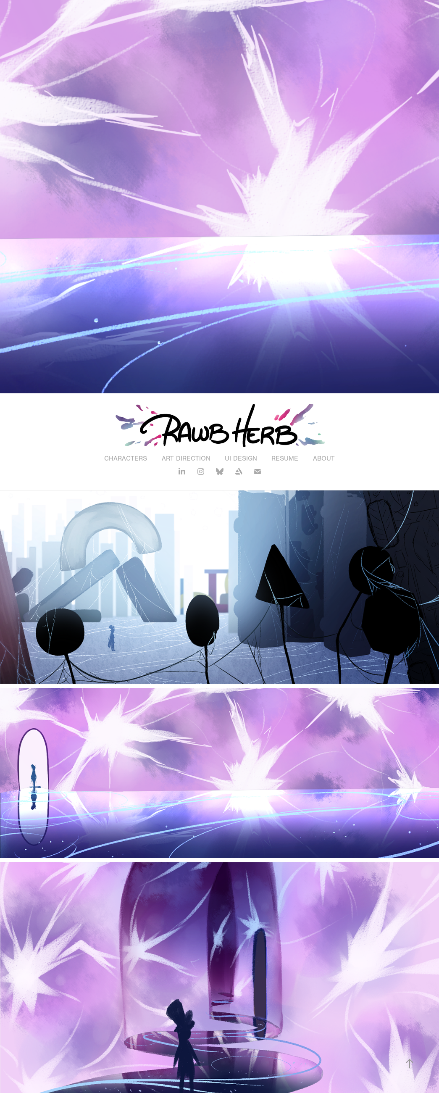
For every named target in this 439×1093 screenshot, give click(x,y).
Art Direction (186, 458)
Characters (125, 458)
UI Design (241, 458)
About (324, 458)
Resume (284, 458)
